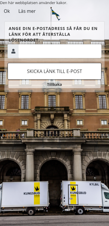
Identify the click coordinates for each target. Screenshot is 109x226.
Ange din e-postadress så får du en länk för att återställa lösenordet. (53, 34)
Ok (7, 11)
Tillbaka (54, 84)
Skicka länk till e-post (54, 71)
